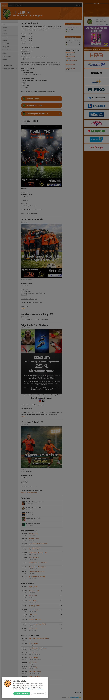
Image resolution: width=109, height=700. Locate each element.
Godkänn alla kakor (22, 693)
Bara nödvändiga (38, 693)
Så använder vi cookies (35, 689)
